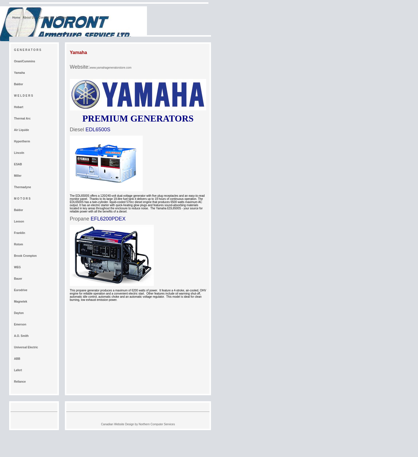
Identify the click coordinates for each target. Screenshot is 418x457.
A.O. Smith (21, 335)
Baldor (18, 84)
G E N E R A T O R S (27, 49)
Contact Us (46, 17)
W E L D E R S (23, 95)
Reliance (20, 381)
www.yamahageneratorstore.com (111, 67)
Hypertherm (22, 141)
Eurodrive (20, 290)
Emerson (20, 324)
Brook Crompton (25, 255)
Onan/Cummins (24, 61)
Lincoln (19, 152)
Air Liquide (21, 130)
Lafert (18, 370)
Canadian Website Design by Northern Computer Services (138, 424)
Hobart (18, 107)
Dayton (19, 313)
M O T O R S (22, 198)
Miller (17, 175)
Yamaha (19, 72)
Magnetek (20, 301)
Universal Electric (26, 347)
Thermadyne (22, 187)
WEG (17, 267)
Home (16, 17)
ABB (17, 358)
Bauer (18, 278)
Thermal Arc (22, 118)
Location (62, 17)
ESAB (18, 164)
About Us (29, 17)
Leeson (19, 221)
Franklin (19, 233)
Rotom (18, 244)
